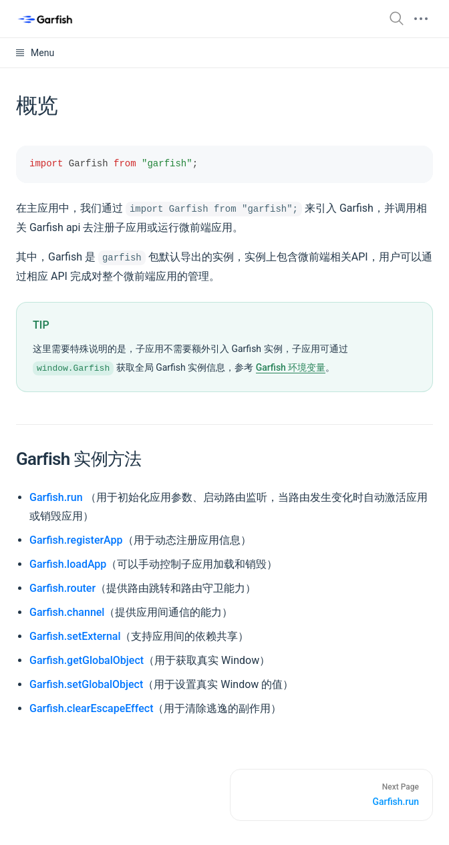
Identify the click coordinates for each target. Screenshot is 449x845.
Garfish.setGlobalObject (86, 684)
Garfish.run (56, 497)
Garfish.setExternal (74, 636)
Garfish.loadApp (67, 564)
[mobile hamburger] (421, 18)
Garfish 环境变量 (291, 367)
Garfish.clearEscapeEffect (91, 708)
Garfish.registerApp (76, 540)
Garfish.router (62, 588)
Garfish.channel (66, 612)
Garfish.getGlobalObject (86, 660)
